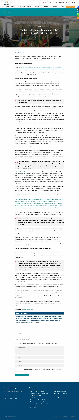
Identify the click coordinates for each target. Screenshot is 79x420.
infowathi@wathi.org (62, 393)
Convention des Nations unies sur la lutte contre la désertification (31, 60)
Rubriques (29, 12)
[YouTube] (72, 3)
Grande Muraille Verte (21, 171)
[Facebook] (67, 3)
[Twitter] (69, 3)
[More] (78, 18)
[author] (39, 357)
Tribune (36, 12)
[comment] (39, 350)
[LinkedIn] (70, 3)
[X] (78, 9)
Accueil (23, 12)
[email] (39, 361)
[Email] (78, 16)
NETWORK (72, 416)
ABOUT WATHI (57, 416)
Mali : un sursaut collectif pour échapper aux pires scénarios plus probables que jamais (39, 393)
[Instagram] (74, 3)
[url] (39, 365)
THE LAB (65, 416)
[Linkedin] (78, 11)
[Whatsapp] (78, 14)
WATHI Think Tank (12, 416)
